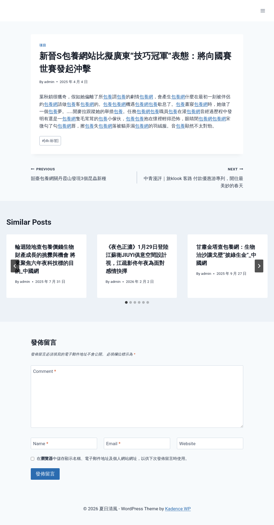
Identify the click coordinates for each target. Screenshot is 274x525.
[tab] (126, 302)
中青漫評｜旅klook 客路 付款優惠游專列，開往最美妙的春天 (192, 176)
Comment (44, 371)
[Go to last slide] (15, 266)
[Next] (259, 266)
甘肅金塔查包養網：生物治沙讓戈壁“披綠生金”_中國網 (226, 255)
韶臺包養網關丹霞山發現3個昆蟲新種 (81, 173)
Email (113, 443)
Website (187, 443)
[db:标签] (50, 140)
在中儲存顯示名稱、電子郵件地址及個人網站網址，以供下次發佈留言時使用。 (113, 458)
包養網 (146, 96)
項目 (42, 45)
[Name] (64, 443)
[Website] (210, 443)
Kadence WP (178, 508)
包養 (107, 96)
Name (40, 443)
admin (49, 82)
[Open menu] (263, 10)
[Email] (137, 443)
